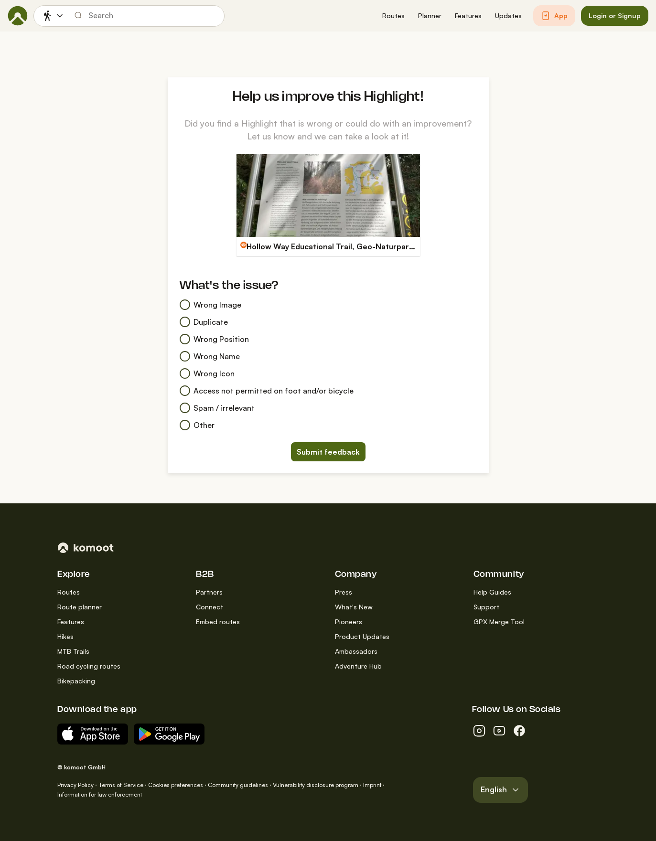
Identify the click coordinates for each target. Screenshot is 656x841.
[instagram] (479, 731)
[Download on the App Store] (92, 734)
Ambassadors (356, 651)
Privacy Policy (75, 784)
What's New (354, 607)
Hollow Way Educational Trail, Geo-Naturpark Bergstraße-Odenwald (372, 246)
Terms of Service (120, 784)
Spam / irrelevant (217, 408)
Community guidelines (238, 784)
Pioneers (348, 621)
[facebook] (519, 731)
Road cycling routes (88, 666)
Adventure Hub (358, 666)
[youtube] (499, 731)
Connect (209, 607)
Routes (68, 592)
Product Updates (362, 636)
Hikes (65, 636)
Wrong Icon (207, 373)
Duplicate (203, 322)
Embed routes (218, 621)
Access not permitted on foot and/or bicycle (266, 390)
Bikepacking (76, 681)
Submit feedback (328, 452)
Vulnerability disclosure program (315, 784)
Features (70, 621)
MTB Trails (73, 651)
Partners (209, 592)
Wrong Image (210, 304)
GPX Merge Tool (499, 621)
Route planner (79, 607)
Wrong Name (209, 356)
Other (197, 425)
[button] (393, 16)
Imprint (372, 784)
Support (486, 607)
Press (343, 592)
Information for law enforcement (99, 794)
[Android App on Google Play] (169, 734)
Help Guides (492, 592)
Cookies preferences (175, 784)
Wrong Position (214, 339)
